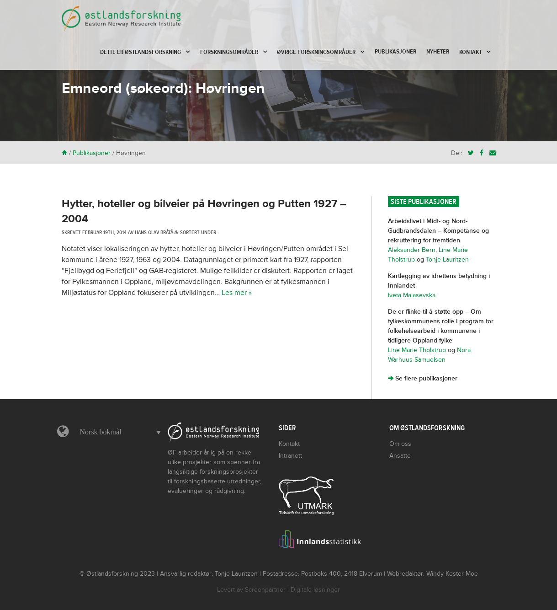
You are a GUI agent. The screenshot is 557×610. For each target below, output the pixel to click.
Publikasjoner (395, 52)
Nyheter (437, 52)
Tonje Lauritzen (447, 259)
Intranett (290, 456)
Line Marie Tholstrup (417, 350)
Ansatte (400, 456)
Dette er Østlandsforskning (140, 52)
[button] (118, 432)
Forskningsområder (229, 52)
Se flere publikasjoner (422, 378)
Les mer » (237, 292)
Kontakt (470, 52)
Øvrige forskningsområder (316, 52)
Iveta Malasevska (411, 295)
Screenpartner (265, 590)
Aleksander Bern (411, 250)
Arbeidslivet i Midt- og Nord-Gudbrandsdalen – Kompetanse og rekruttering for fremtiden (438, 230)
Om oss (400, 444)
